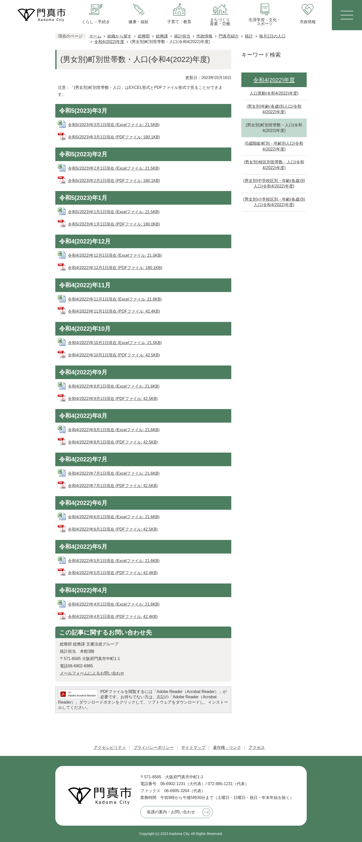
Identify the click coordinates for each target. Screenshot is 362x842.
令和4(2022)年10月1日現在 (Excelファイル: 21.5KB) (115, 343)
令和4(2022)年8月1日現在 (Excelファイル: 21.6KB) (114, 430)
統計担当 (182, 36)
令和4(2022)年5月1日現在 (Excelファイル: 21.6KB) (114, 561)
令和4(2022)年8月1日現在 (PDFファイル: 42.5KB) (113, 442)
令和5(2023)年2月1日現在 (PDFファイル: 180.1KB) (114, 180)
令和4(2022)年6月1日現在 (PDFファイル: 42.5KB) (113, 529)
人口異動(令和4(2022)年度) (274, 93)
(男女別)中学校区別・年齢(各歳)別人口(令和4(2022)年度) (274, 183)
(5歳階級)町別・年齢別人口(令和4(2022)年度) (274, 146)
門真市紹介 (229, 36)
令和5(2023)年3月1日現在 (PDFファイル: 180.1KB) (114, 137)
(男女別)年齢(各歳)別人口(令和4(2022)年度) (274, 109)
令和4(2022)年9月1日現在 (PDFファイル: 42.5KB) (113, 398)
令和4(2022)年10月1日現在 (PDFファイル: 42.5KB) (114, 355)
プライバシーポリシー (153, 747)
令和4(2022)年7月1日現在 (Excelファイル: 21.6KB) (114, 473)
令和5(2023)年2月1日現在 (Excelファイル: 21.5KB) (114, 168)
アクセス (257, 747)
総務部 (144, 36)
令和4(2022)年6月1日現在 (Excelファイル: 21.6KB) (114, 517)
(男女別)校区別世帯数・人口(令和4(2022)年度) (274, 165)
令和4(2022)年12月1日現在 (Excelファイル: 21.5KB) (115, 255)
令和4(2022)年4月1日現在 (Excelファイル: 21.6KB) (114, 604)
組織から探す (119, 36)
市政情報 (204, 36)
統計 (249, 36)
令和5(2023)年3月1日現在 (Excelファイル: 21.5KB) (114, 125)
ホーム (95, 36)
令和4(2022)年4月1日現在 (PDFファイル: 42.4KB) (113, 616)
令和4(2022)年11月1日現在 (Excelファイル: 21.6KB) (115, 299)
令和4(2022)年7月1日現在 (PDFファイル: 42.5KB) (113, 486)
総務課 (162, 36)
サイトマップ (193, 747)
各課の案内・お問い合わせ (171, 812)
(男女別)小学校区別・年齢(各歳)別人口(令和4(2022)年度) (274, 202)
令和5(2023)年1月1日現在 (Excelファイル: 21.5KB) (114, 212)
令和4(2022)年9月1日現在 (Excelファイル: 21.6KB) (114, 386)
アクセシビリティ (110, 747)
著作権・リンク (227, 747)
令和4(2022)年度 (109, 42)
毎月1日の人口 (272, 36)
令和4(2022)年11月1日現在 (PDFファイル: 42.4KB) (114, 311)
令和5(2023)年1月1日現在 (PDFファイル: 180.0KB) (114, 224)
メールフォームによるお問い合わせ (92, 673)
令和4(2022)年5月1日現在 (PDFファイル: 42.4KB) (113, 573)
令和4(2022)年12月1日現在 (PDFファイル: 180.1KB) (115, 268)
